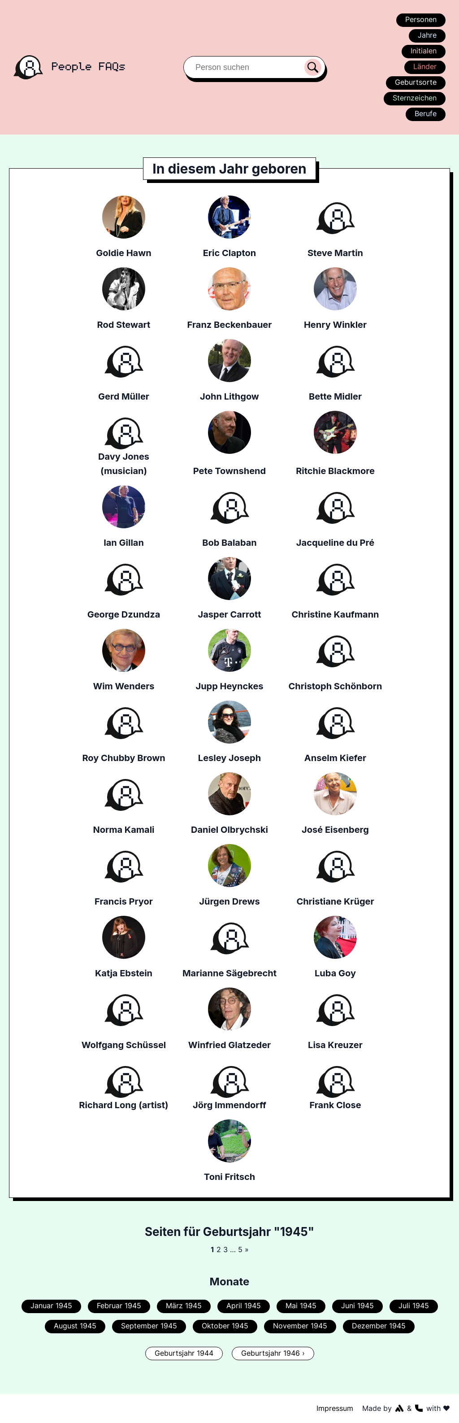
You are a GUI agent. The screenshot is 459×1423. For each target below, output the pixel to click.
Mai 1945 (300, 1305)
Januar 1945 (52, 1305)
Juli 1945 (413, 1305)
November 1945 (299, 1325)
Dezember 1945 (377, 1325)
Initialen (424, 50)
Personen (420, 19)
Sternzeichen (414, 97)
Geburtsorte (416, 82)
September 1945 (150, 1325)
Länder (425, 66)
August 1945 (76, 1325)
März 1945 (184, 1305)
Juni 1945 (356, 1305)
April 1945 (244, 1305)
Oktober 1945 (225, 1325)
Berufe (425, 113)
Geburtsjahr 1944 (184, 1353)
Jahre (427, 34)
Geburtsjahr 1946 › (272, 1353)
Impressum (335, 1408)
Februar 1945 (120, 1305)
